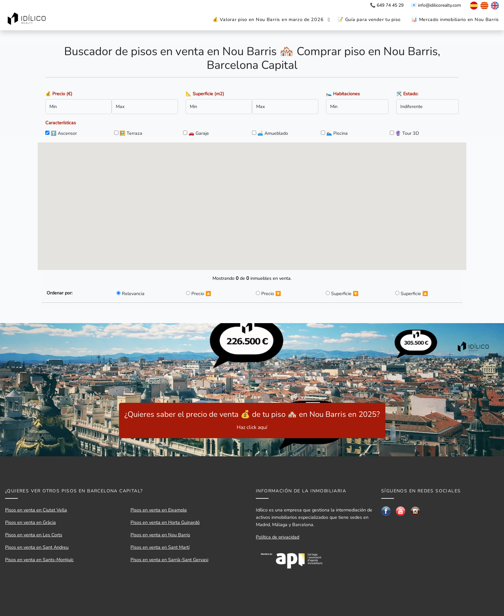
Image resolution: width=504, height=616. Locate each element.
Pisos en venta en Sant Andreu (37, 547)
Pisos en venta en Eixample (158, 510)
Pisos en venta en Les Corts (33, 535)
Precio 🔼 (201, 293)
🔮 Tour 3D (407, 133)
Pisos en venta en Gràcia (30, 522)
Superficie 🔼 (414, 293)
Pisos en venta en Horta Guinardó (165, 522)
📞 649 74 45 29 (387, 5)
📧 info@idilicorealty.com (436, 5)
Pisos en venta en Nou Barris (160, 535)
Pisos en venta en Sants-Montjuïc (39, 559)
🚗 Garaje (199, 133)
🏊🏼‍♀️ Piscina (337, 133)
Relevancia (133, 293)
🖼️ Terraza (131, 133)
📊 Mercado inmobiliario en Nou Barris (455, 19)
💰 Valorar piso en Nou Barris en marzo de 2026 (267, 19)
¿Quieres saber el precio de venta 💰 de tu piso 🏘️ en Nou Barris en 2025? (252, 420)
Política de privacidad (277, 537)
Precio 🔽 (271, 293)
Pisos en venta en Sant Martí (159, 547)
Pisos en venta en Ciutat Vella (36, 510)
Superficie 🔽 (345, 293)
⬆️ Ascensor (64, 133)
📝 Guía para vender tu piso (369, 19)
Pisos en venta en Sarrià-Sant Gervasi (169, 559)
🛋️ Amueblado (272, 133)
